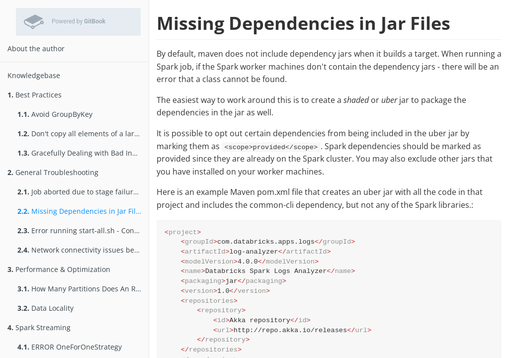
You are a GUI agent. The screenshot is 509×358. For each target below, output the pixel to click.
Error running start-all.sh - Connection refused (83, 230)
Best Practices (34, 94)
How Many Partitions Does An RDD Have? (83, 288)
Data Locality (45, 308)
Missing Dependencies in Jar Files (80, 211)
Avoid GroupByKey (54, 114)
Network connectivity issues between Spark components (83, 250)
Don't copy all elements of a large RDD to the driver (83, 133)
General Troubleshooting (52, 172)
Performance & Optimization (58, 269)
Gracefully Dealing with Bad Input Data (83, 153)
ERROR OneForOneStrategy (69, 347)
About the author (36, 48)
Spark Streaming (39, 327)
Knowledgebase (33, 75)
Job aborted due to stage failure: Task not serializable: (83, 191)
